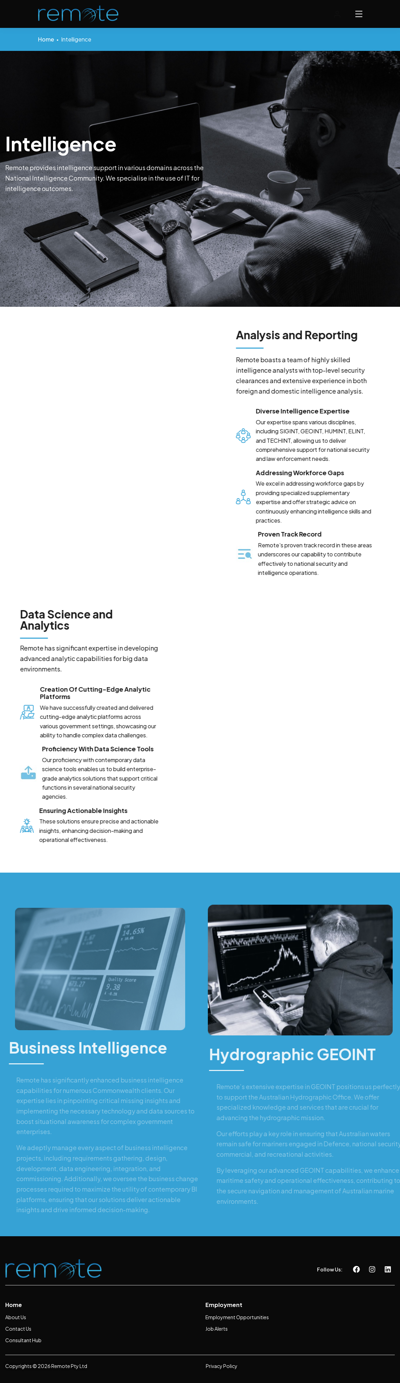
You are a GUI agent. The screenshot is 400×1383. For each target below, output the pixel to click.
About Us (15, 1317)
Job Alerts (216, 1328)
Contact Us (18, 1328)
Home (46, 39)
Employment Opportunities (237, 1317)
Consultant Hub (23, 1340)
